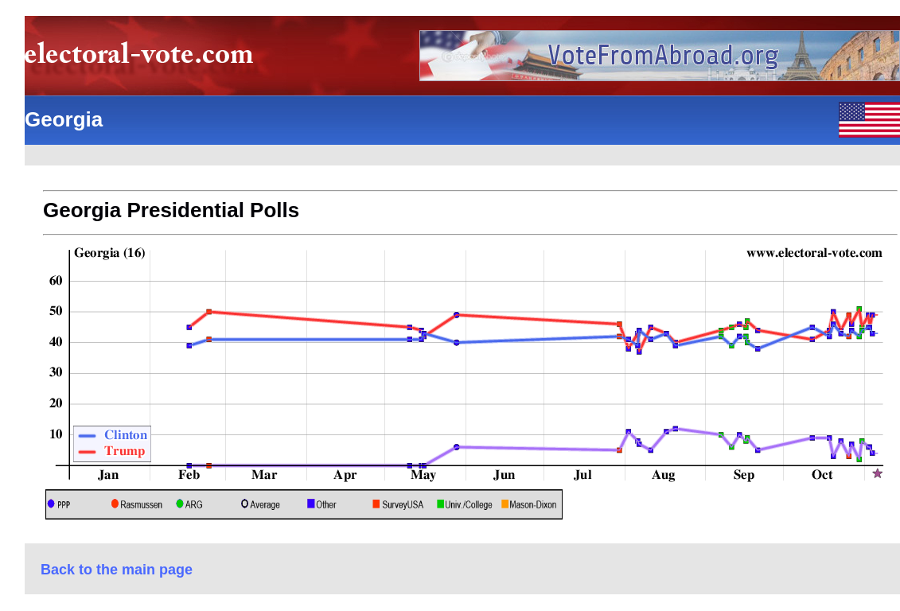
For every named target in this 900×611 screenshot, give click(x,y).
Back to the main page (117, 570)
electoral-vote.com (144, 59)
